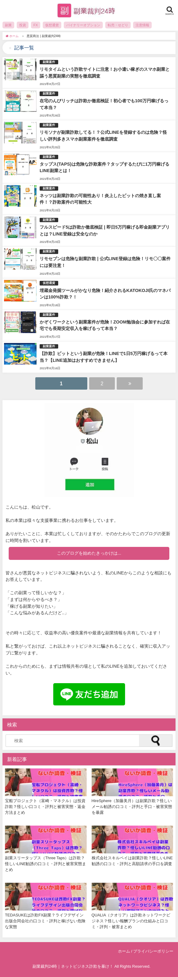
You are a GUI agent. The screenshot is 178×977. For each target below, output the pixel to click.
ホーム (124, 951)
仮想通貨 (52, 25)
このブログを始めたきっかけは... (89, 553)
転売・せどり (118, 25)
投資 (22, 25)
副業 (8, 25)
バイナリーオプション (83, 25)
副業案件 (49, 62)
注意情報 (142, 25)
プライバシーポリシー (153, 951)
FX (35, 25)
